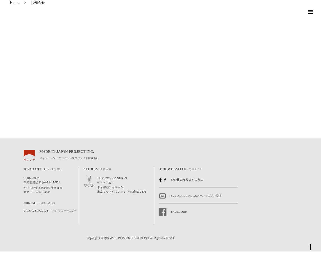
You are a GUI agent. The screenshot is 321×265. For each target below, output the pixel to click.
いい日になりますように (181, 193)
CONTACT (39, 217)
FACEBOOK (173, 225)
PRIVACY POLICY (50, 224)
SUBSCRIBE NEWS (190, 209)
